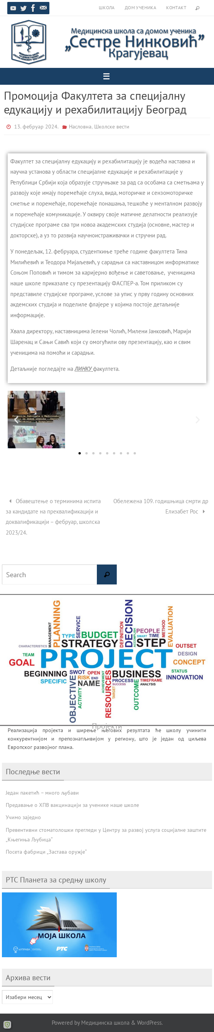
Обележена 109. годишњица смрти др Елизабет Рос (160, 506)
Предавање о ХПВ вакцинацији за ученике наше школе (72, 805)
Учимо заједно (23, 817)
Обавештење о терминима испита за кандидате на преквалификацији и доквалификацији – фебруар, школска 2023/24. (53, 516)
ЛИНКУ (83, 368)
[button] (16, 419)
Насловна (80, 126)
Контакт (176, 7)
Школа (107, 7)
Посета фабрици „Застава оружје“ (46, 851)
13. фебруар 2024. (36, 126)
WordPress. (150, 1022)
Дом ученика (140, 7)
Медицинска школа (105, 1022)
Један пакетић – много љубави (42, 792)
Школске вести (111, 126)
